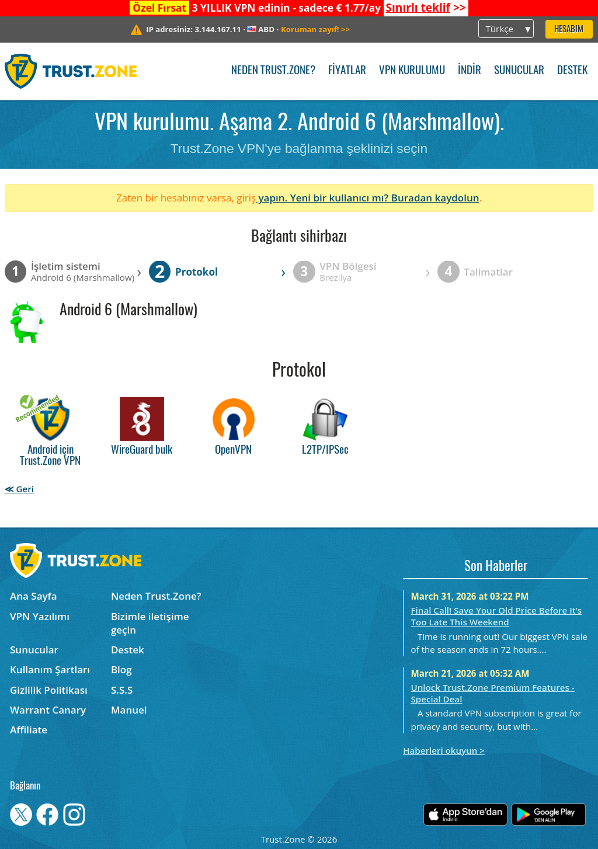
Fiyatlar (347, 70)
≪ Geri (19, 489)
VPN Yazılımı (39, 616)
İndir (469, 70)
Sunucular (519, 70)
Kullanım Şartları (50, 669)
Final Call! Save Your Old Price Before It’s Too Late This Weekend (496, 616)
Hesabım (568, 29)
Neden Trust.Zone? (273, 70)
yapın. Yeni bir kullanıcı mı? (323, 197)
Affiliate (28, 729)
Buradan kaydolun (435, 197)
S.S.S (122, 690)
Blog (121, 669)
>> (425, 7)
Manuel (129, 709)
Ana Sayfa (33, 596)
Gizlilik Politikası (49, 690)
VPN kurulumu (412, 70)
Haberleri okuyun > (444, 750)
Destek (572, 70)
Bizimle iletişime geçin (150, 623)
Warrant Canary (48, 709)
